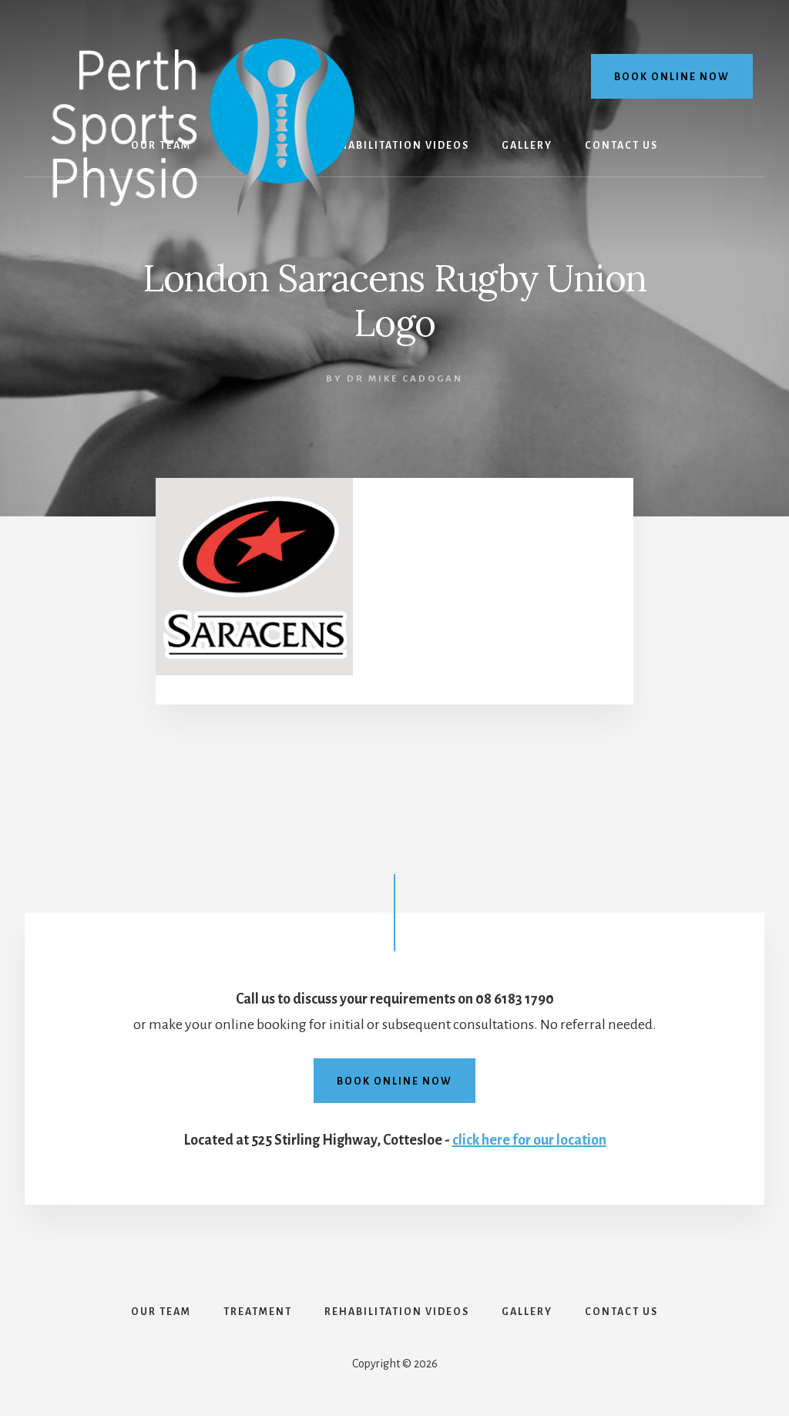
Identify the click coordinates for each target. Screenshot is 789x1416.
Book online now (672, 77)
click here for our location (529, 1140)
